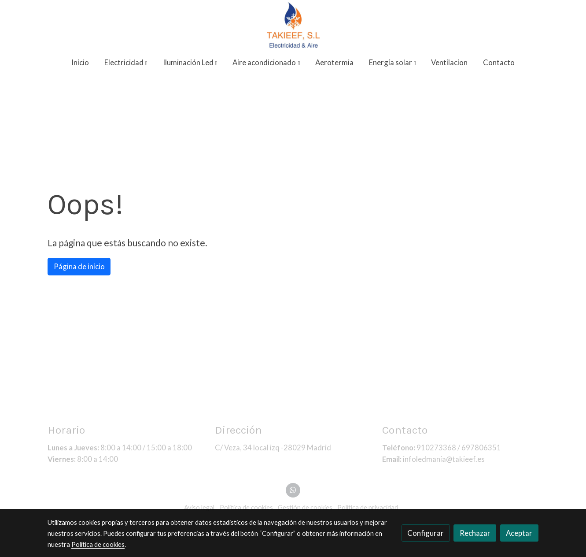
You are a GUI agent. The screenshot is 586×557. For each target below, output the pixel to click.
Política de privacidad (367, 507)
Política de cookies (246, 507)
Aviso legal (199, 507)
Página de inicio (79, 266)
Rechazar (475, 533)
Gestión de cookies (305, 507)
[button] (126, 63)
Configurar (425, 533)
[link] (292, 25)
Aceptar (519, 533)
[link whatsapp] (293, 489)
